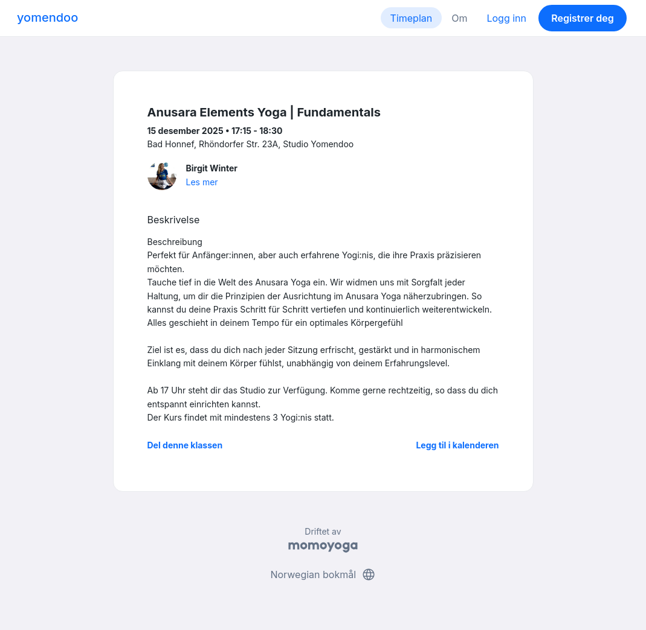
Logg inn (506, 18)
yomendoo (47, 17)
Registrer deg (582, 18)
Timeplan (411, 18)
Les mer (202, 182)
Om (459, 18)
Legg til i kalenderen (457, 445)
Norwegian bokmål (322, 574)
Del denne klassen (185, 445)
